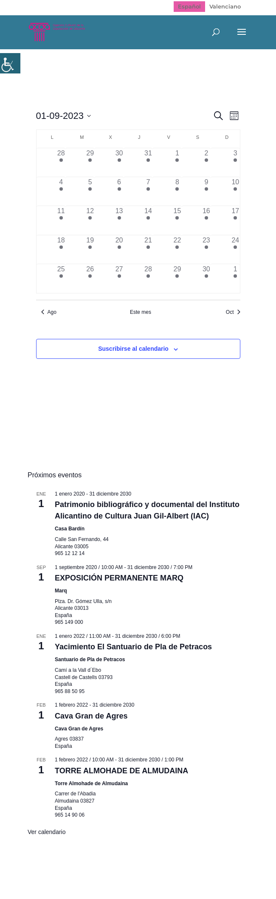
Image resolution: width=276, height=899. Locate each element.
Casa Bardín (69, 529)
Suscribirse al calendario (133, 348)
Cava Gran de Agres (91, 716)
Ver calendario (47, 832)
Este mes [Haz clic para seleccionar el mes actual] (140, 312)
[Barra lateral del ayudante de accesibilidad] (10, 63)
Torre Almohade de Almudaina (91, 783)
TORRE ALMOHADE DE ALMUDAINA (121, 771)
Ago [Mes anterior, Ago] (48, 312)
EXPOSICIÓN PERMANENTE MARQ (119, 578)
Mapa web (60, 872)
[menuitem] (189, 6)
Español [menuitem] (189, 6)
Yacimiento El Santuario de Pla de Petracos (133, 647)
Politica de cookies (194, 872)
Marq (61, 591)
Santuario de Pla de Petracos (90, 659)
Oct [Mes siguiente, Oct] (233, 312)
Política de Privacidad (121, 872)
